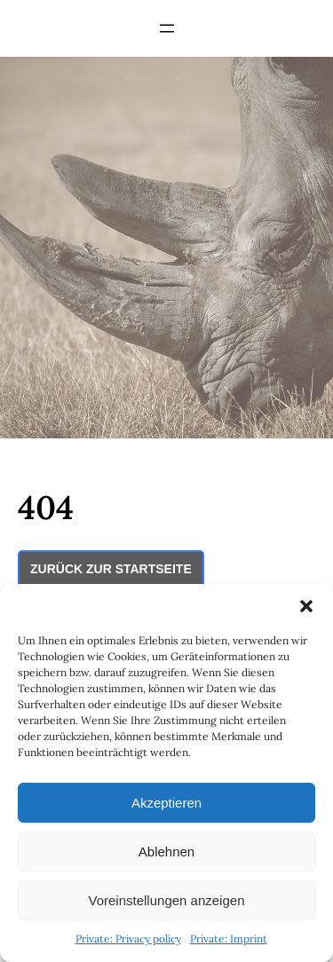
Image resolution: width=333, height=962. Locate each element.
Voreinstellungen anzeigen (167, 900)
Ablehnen (166, 851)
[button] (306, 606)
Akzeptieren (166, 802)
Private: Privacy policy (128, 938)
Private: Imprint (228, 938)
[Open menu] (167, 28)
